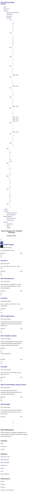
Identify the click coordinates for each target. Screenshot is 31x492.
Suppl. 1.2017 (15, 75)
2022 (8, 148)
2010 (11, 143)
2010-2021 (9, 18)
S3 (13, 43)
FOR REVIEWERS (8, 216)
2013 (11, 108)
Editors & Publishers (5, 474)
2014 (11, 97)
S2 (13, 27)
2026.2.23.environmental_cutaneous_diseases (13, 384)
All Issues (6, 10)
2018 (11, 56)
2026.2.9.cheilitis (5, 404)
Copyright (3, 484)
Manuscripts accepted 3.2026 (13, 12)
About (2, 471)
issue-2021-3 (4, 260)
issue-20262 (4, 366)
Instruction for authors (5, 456)
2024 (8, 176)
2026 (8, 203)
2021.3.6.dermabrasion (7, 278)
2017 (11, 65)
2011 (11, 133)
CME (11, 161)
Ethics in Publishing (5, 462)
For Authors (6, 211)
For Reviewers (4, 465)
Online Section (10, 14)
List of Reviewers (10, 220)
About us (5, 222)
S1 (13, 23)
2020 (11, 32)
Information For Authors (12, 212)
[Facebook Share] (1, 243)
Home (5, 7)
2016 (11, 76)
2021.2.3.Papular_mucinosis (9, 336)
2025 (8, 189)
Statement (9, 227)
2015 (11, 87)
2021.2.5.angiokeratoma (7, 316)
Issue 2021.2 (4, 298)
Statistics (2, 481)
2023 (8, 163)
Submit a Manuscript (11, 214)
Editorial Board (10, 224)
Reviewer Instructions (11, 218)
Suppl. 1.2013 (15, 117)
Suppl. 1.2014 (15, 106)
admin (10, 247)
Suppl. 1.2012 (15, 132)
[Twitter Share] (1, 246)
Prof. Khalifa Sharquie (7, 244)
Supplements (9, 16)
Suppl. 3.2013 (15, 121)
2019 (11, 47)
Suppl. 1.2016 (15, 86)
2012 (11, 122)
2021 (11, 19)
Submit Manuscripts (5, 459)
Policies (8, 225)
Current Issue (6, 8)
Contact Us (3, 487)
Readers (2, 468)
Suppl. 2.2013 (15, 119)
